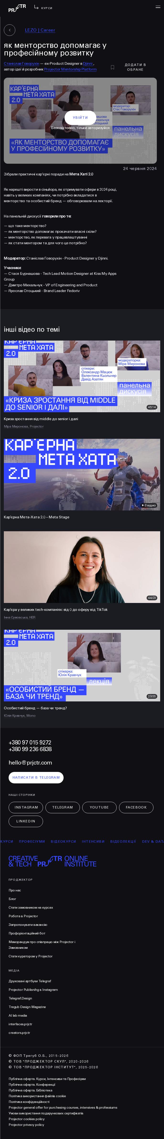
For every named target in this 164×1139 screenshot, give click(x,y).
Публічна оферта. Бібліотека (30, 1090)
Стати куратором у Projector (31, 956)
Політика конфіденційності (29, 1102)
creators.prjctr (19, 1033)
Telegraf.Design (20, 998)
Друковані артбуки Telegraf (30, 981)
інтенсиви (97, 842)
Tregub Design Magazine (27, 1007)
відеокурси (67, 842)
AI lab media (18, 1016)
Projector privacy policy (26, 1125)
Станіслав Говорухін (21, 63)
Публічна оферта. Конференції (32, 1085)
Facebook (136, 807)
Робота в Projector (23, 916)
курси (10, 842)
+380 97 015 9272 (30, 742)
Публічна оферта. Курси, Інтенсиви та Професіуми (47, 1079)
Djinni (88, 63)
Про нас (15, 890)
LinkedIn (25, 821)
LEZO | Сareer (40, 30)
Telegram (62, 807)
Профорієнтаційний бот (27, 933)
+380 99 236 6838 (30, 749)
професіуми (36, 842)
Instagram (26, 807)
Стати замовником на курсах (31, 908)
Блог (12, 899)
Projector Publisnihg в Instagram (33, 990)
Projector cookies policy (26, 1119)
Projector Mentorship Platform (70, 69)
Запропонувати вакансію (28, 925)
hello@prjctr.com (30, 762)
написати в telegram (36, 778)
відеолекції (127, 842)
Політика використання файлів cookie (37, 1096)
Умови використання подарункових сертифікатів (46, 1113)
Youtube (99, 807)
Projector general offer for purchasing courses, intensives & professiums (63, 1108)
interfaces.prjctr (20, 1024)
